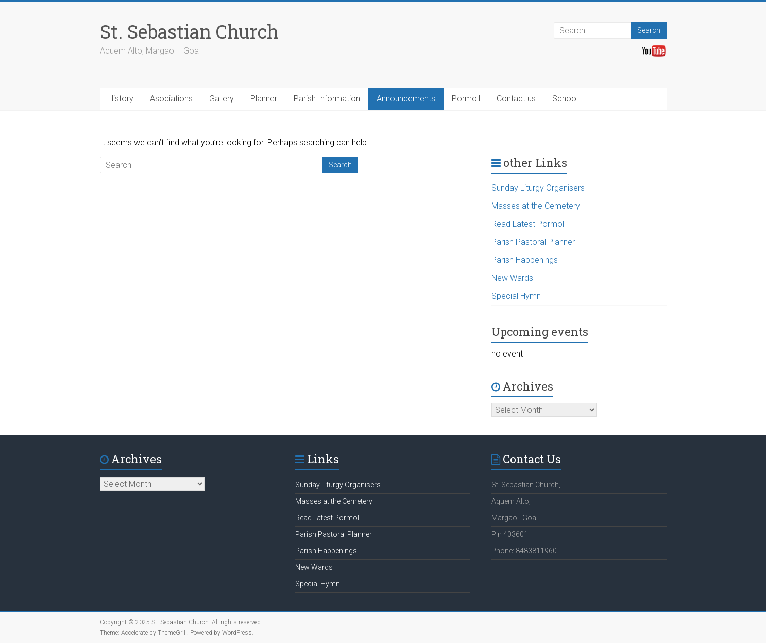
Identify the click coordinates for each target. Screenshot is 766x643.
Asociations (171, 99)
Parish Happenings (524, 260)
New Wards (512, 278)
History (120, 99)
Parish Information (327, 99)
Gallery (221, 99)
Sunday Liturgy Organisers (538, 188)
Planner (263, 99)
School (565, 99)
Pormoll (466, 99)
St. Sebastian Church (189, 31)
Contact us (516, 99)
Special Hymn (516, 296)
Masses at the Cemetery (535, 206)
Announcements (406, 99)
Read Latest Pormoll (528, 224)
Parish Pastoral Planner (533, 242)
